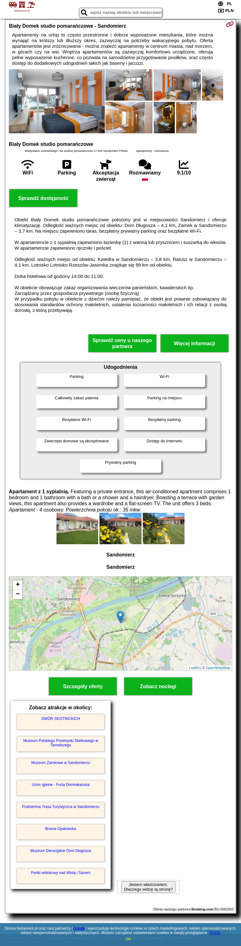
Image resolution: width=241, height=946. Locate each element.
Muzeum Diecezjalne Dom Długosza (60, 851)
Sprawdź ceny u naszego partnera (122, 343)
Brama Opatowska (60, 829)
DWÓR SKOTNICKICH (60, 718)
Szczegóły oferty (83, 686)
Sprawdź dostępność (43, 198)
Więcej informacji (194, 343)
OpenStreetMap (218, 668)
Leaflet (194, 668)
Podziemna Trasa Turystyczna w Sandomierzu (60, 807)
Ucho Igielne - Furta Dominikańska (60, 785)
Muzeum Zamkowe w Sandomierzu (60, 763)
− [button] (18, 594)
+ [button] (18, 585)
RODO (215, 933)
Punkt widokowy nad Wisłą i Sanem (60, 873)
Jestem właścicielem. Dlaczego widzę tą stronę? (148, 887)
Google (79, 928)
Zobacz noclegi (158, 686)
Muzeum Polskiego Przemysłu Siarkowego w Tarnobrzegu (60, 743)
